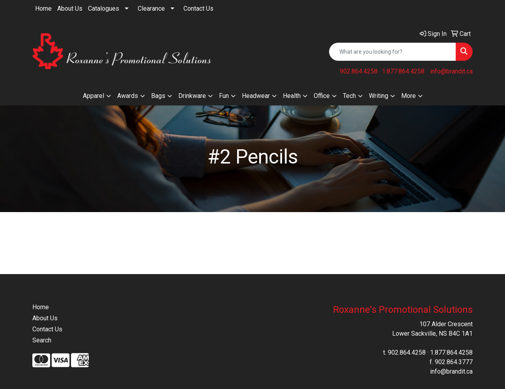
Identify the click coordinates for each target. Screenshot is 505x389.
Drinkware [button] (192, 96)
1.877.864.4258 (403, 71)
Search (41, 340)
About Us (69, 8)
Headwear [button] (256, 96)
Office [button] (322, 96)
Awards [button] (127, 96)
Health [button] (292, 96)
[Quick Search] (392, 52)
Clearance (151, 8)
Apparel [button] (93, 96)
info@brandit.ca (451, 71)
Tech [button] (349, 96)
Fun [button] (224, 96)
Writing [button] (378, 96)
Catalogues (103, 8)
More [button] (408, 96)
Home (43, 8)
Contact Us (198, 8)
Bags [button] (158, 96)
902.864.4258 (359, 71)
